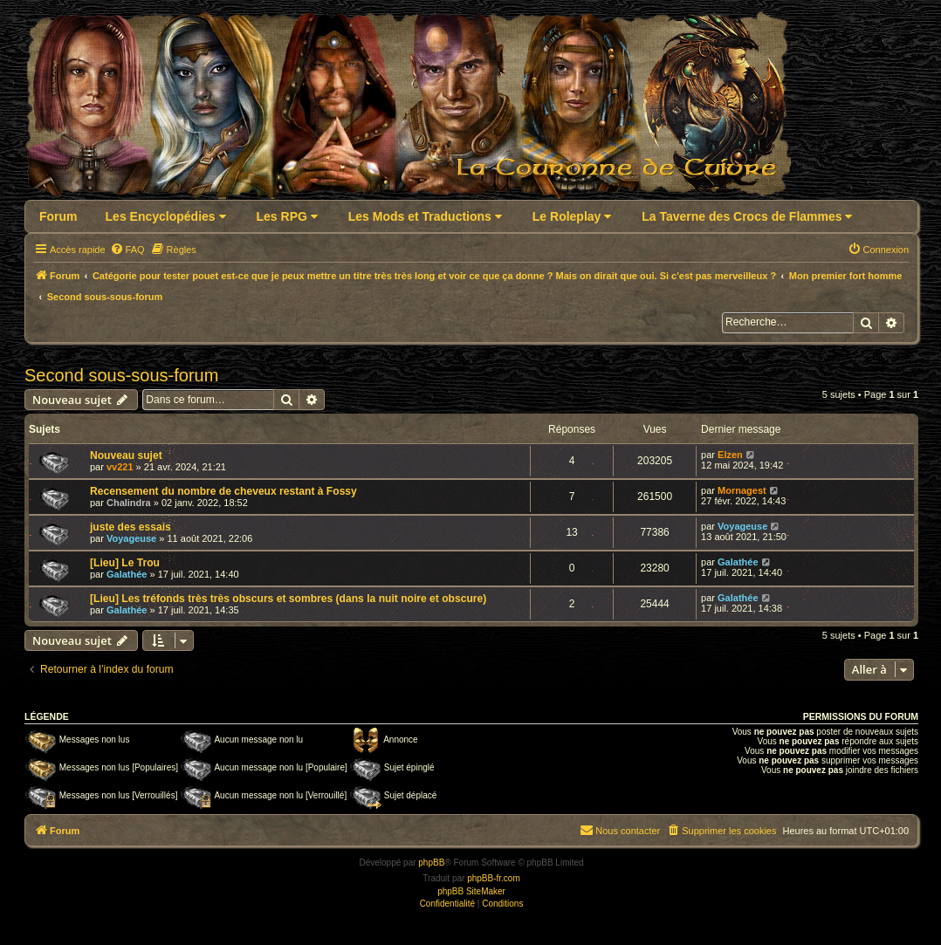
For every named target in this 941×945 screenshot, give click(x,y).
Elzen (730, 454)
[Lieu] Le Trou (125, 563)
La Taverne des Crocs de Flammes (747, 216)
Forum (58, 216)
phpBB (431, 862)
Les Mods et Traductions (425, 216)
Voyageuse (131, 538)
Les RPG (287, 216)
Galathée (126, 574)
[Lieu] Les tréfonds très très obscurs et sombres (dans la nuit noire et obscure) (288, 598)
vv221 (120, 467)
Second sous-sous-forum (121, 375)
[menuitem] (127, 249)
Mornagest (742, 490)
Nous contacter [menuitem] (620, 830)
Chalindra (128, 502)
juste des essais (130, 527)
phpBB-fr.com (493, 878)
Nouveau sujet (126, 455)
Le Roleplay (571, 216)
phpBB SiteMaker (471, 891)
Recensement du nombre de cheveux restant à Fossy (223, 491)
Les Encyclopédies (166, 216)
